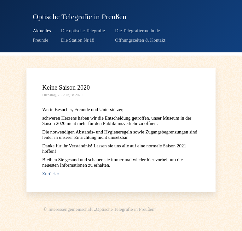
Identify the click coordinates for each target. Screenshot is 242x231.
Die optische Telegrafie (83, 30)
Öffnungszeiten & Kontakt (140, 40)
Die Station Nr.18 (77, 40)
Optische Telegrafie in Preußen (79, 17)
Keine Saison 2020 (66, 87)
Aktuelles (42, 30)
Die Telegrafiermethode (137, 30)
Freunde (40, 40)
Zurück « (51, 173)
